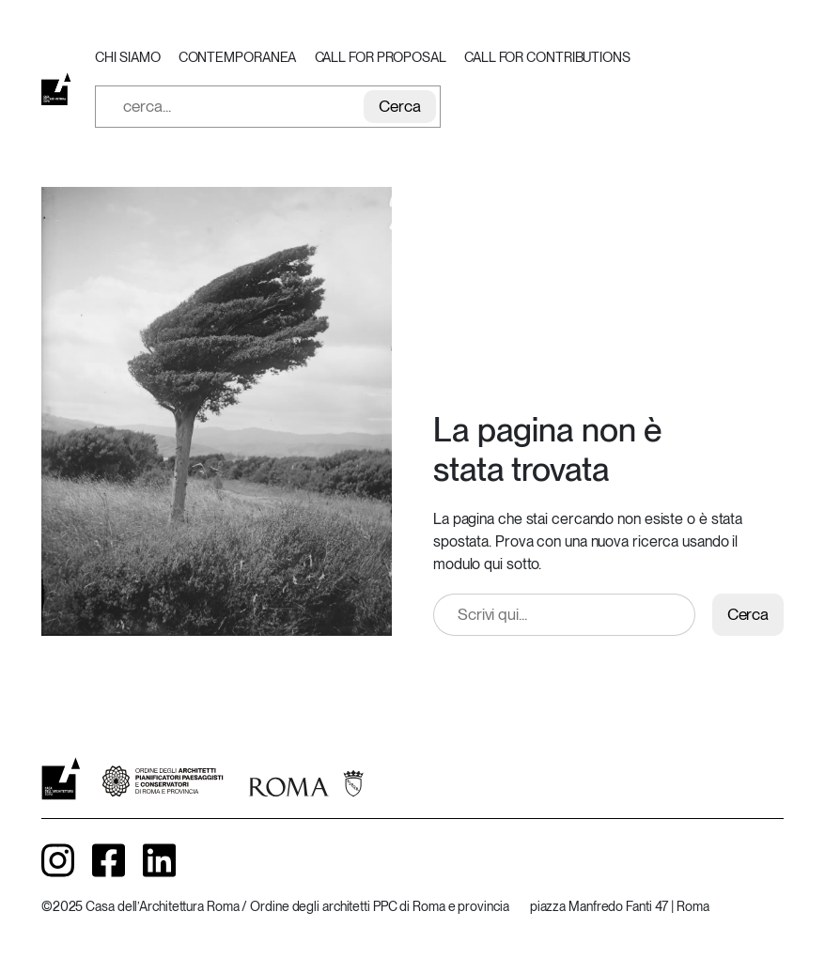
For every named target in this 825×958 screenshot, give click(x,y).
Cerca (400, 106)
